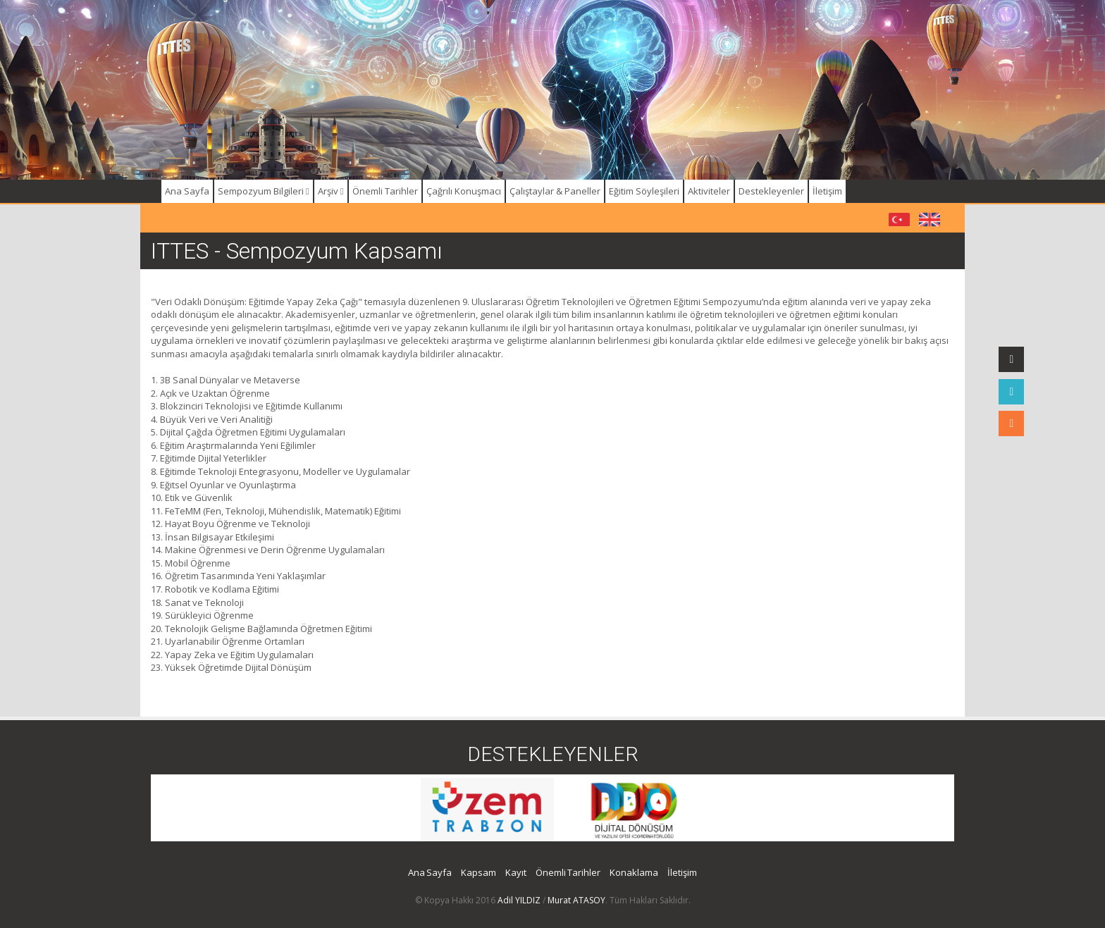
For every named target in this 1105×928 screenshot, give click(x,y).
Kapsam (478, 872)
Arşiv (331, 191)
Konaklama (634, 872)
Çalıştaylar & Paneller (555, 191)
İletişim (827, 191)
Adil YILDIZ (519, 900)
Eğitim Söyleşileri (644, 191)
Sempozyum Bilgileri (263, 191)
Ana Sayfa (187, 191)
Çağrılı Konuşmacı (463, 191)
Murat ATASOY (576, 900)
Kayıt (515, 872)
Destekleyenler (771, 191)
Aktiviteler (709, 191)
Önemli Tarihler (385, 191)
